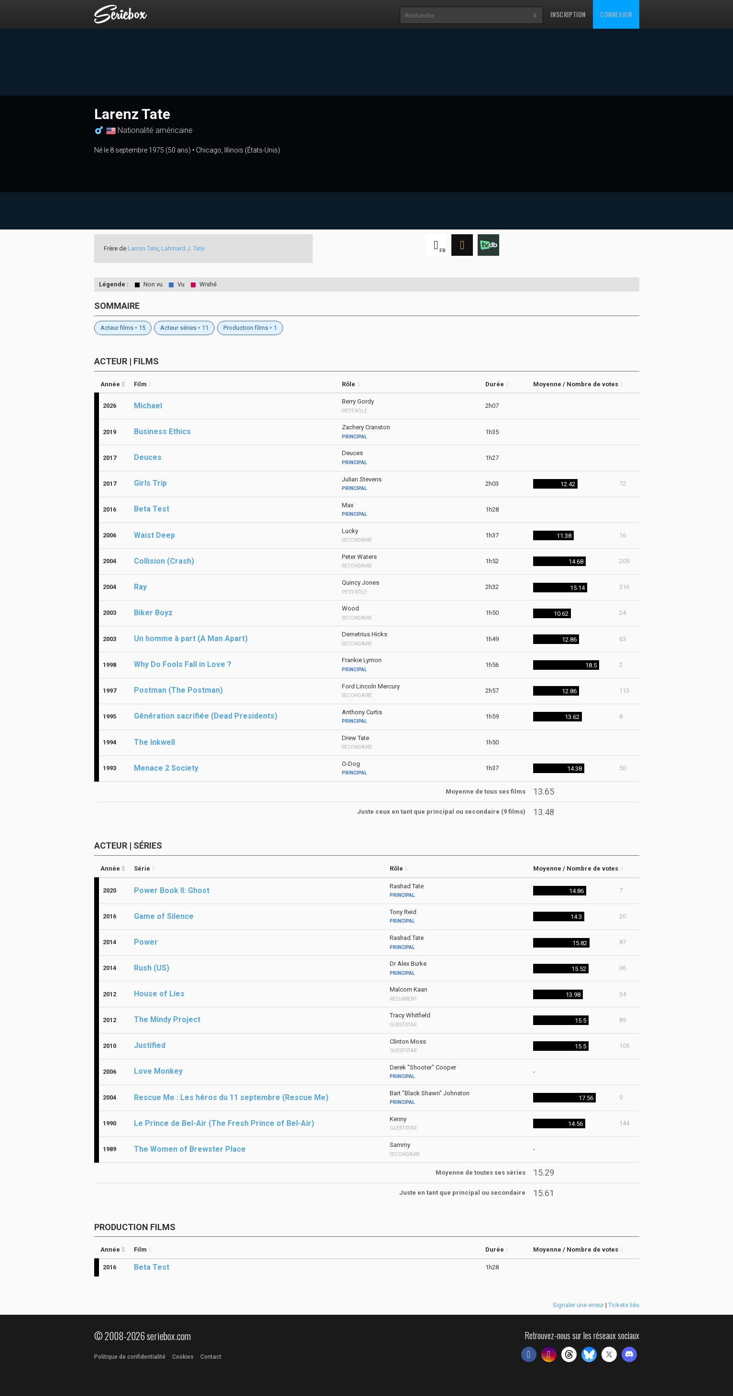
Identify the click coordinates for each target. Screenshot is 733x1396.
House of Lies (159, 994)
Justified (149, 1045)
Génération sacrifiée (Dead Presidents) (205, 716)
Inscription (568, 14)
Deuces (148, 457)
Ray (140, 587)
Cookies (183, 1356)
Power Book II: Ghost (171, 890)
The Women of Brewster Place (190, 1149)
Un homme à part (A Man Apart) (191, 638)
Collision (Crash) (164, 561)
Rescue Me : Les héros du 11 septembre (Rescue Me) (231, 1097)
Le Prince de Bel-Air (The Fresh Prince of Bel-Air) (224, 1123)
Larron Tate (143, 248)
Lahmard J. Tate (183, 248)
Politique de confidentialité (129, 1356)
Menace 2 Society (166, 768)
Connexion (616, 14)
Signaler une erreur (578, 1305)
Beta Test (151, 509)
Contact (210, 1356)
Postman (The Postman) (178, 690)
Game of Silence (164, 916)
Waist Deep (154, 535)
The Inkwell (154, 742)
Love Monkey (158, 1071)
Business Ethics (162, 431)
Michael (148, 406)
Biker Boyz (153, 613)
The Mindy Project (167, 1019)
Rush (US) (151, 968)
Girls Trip (150, 483)
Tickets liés (623, 1305)
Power (146, 942)
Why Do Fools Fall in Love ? (182, 664)
